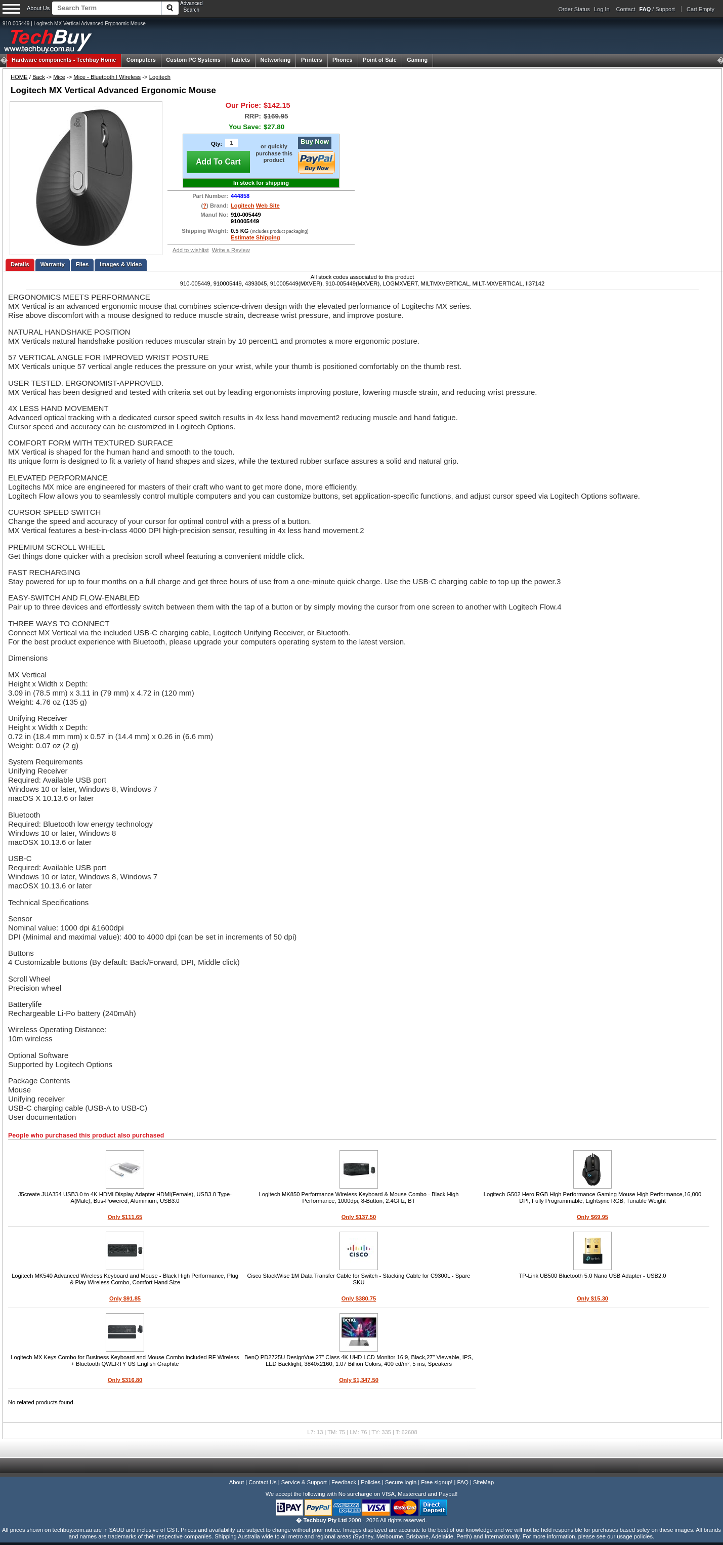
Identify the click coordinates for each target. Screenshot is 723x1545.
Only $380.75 (359, 1298)
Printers (311, 60)
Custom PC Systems (193, 60)
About (236, 1482)
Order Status (574, 9)
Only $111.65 (125, 1217)
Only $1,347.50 (358, 1380)
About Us (38, 8)
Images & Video (121, 264)
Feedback (343, 1482)
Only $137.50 (359, 1217)
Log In (602, 9)
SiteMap (483, 1482)
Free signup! (436, 1482)
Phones (342, 60)
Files (82, 264)
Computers (141, 60)
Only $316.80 (125, 1380)
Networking (276, 60)
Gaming (417, 60)
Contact (625, 9)
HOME (19, 77)
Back (38, 77)
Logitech (160, 77)
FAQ (463, 1482)
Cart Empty (700, 9)
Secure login (400, 1482)
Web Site (268, 205)
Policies (370, 1482)
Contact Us (262, 1482)
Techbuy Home (64, 60)
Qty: (216, 144)
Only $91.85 (125, 1298)
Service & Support (304, 1482)
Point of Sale (380, 60)
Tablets (240, 60)
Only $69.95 (592, 1217)
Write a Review (231, 250)
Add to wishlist (191, 250)
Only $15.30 (592, 1298)
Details (20, 264)
